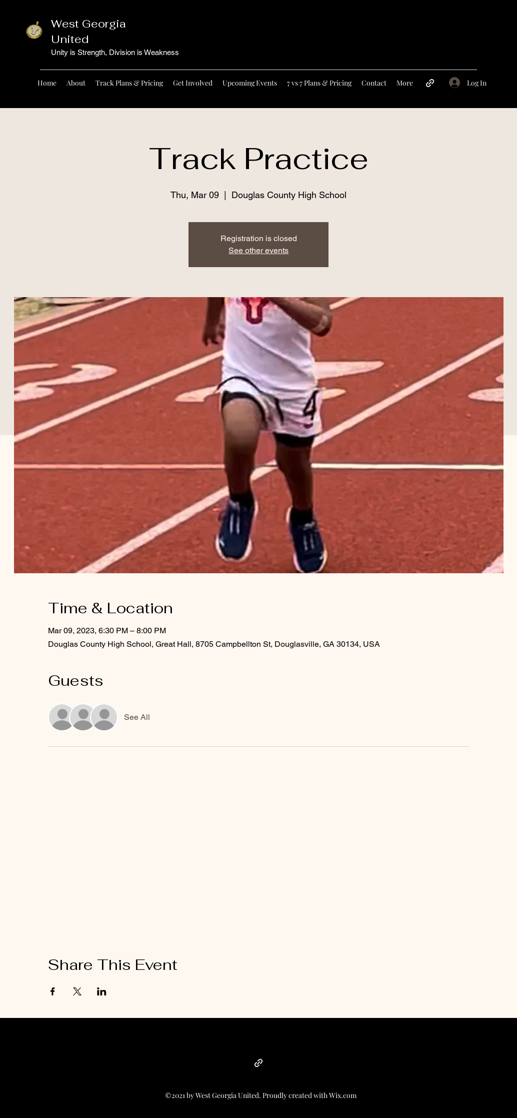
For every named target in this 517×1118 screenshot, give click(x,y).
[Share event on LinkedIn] (101, 991)
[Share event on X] (77, 991)
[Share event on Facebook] (53, 991)
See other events (258, 250)
